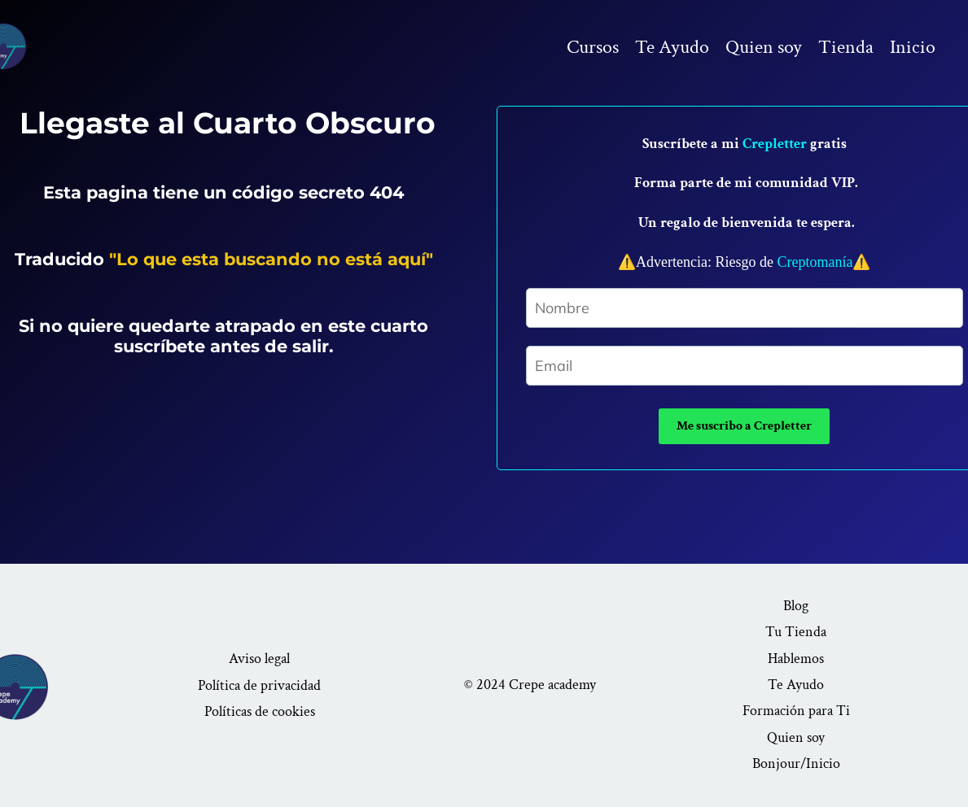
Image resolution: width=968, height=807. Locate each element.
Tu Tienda (795, 631)
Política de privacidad (259, 685)
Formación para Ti (796, 710)
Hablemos (796, 658)
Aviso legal (259, 658)
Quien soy (763, 46)
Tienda (846, 46)
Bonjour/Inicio (796, 763)
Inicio (912, 46)
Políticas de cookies (259, 711)
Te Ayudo (672, 46)
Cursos (593, 46)
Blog (795, 605)
